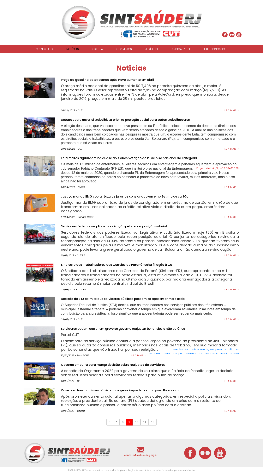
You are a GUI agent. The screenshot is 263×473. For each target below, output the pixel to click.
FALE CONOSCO (214, 49)
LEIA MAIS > (231, 110)
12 (152, 422)
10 (136, 422)
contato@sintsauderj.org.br (140, 455)
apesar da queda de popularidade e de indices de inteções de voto (192, 353)
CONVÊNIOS (124, 49)
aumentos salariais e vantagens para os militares (204, 349)
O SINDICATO (44, 49)
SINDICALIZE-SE (181, 49)
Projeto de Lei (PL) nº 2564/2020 (217, 168)
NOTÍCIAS (72, 49)
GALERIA (97, 49)
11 (144, 422)
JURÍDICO (151, 49)
